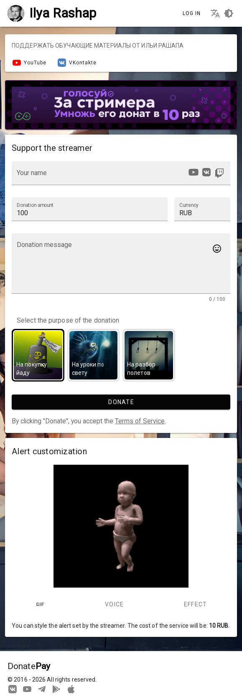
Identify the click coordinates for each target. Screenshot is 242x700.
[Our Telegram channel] (42, 688)
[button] (202, 209)
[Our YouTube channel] (27, 688)
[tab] (40, 604)
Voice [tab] (114, 604)
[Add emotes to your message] (217, 248)
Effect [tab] (195, 604)
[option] (193, 172)
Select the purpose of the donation (68, 320)
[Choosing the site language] (215, 13)
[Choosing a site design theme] (228, 13)
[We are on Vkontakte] (13, 688)
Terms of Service (140, 421)
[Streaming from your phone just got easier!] (56, 688)
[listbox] (205, 173)
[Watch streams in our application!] (71, 688)
